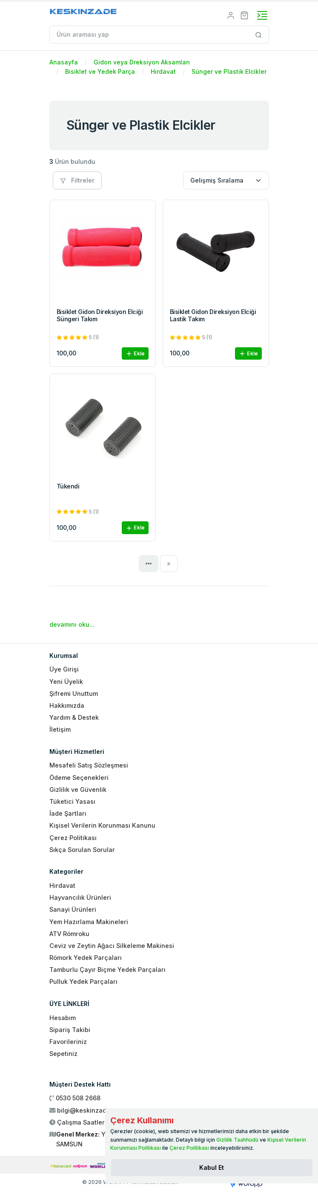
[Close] (211, 1168)
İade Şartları (67, 813)
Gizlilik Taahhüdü (237, 1140)
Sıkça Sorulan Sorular (82, 849)
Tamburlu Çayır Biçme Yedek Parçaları (107, 969)
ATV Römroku (69, 933)
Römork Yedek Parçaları (85, 957)
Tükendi (68, 486)
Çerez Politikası (73, 837)
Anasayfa (63, 62)
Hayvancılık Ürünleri (80, 897)
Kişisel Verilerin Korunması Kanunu (102, 825)
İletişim (60, 729)
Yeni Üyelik (66, 681)
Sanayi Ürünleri (72, 909)
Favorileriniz (68, 1041)
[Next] (169, 563)
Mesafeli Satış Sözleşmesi (88, 765)
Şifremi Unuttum (73, 693)
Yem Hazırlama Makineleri (88, 921)
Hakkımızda (66, 705)
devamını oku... (72, 624)
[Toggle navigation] (262, 15)
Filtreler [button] (77, 180)
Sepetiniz (63, 1053)
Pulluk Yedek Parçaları (83, 981)
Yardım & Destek (74, 717)
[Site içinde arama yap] (258, 35)
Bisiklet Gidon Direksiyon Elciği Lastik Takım (213, 315)
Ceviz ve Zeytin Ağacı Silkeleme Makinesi (111, 945)
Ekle (135, 354)
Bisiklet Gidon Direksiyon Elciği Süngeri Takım (100, 315)
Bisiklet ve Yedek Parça (100, 71)
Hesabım (62, 1017)
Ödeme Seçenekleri (79, 777)
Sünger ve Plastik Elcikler (229, 71)
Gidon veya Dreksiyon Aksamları (142, 62)
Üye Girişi (64, 669)
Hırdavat (163, 71)
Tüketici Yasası (72, 801)
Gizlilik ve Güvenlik (77, 789)
